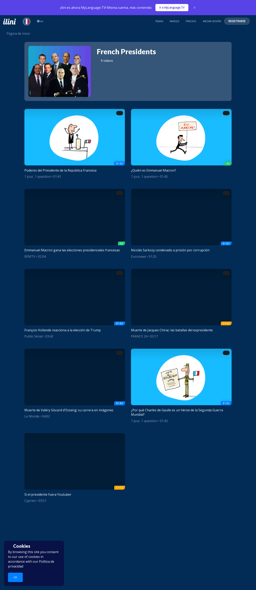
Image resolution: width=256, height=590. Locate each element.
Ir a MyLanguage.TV (171, 7)
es (40, 21)
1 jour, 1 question (37, 176)
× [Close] (194, 7)
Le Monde (31, 416)
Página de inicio (16, 33)
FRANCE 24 (139, 336)
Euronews (138, 256)
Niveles (174, 21)
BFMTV (29, 256)
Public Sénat (33, 336)
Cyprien (30, 500)
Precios (191, 21)
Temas (159, 21)
